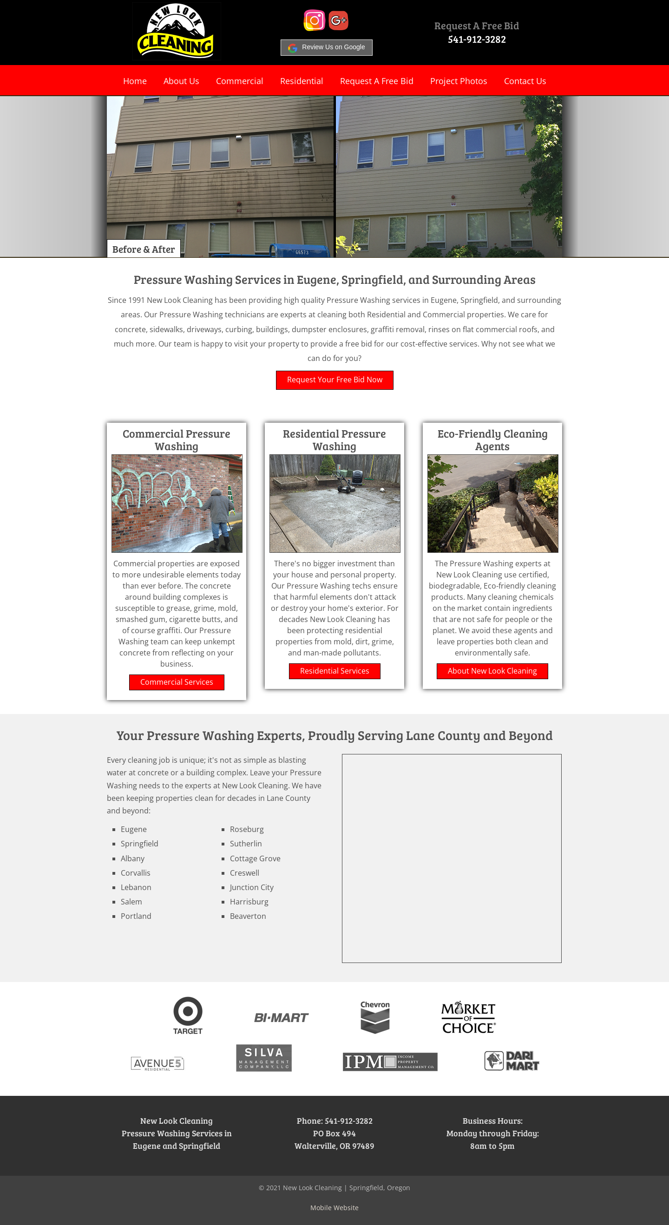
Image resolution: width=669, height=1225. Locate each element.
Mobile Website (334, 1207)
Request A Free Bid (476, 25)
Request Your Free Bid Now (334, 379)
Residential (301, 80)
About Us (181, 80)
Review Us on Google (326, 47)
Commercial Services (176, 682)
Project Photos (458, 80)
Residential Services (334, 671)
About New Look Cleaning (492, 671)
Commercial (239, 80)
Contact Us (525, 80)
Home (135, 80)
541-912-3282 (477, 39)
